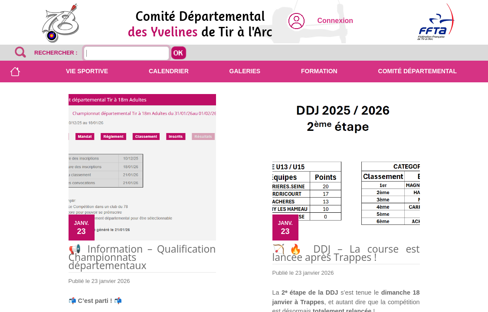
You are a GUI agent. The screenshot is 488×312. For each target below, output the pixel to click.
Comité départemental (417, 71)
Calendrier (169, 71)
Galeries (245, 71)
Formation (319, 71)
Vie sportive (87, 71)
